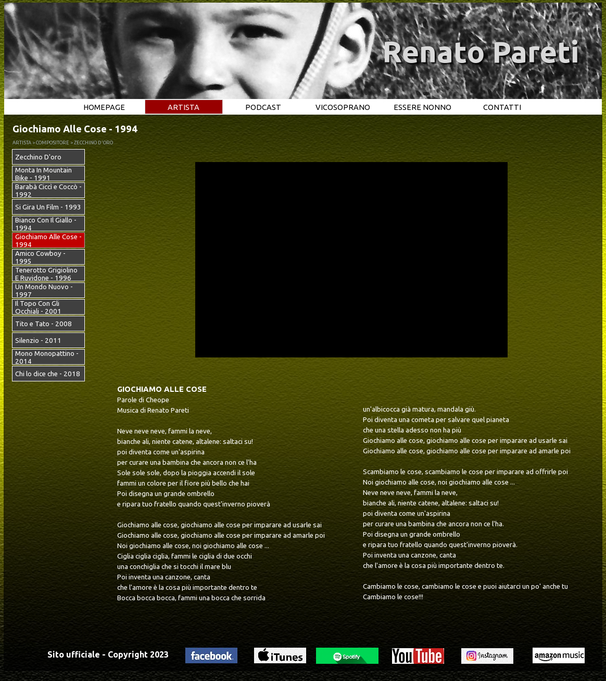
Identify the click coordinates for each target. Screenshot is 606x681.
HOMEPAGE (104, 107)
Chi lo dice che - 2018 (47, 374)
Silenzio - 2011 (38, 340)
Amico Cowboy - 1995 (40, 257)
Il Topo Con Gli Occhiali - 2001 (38, 307)
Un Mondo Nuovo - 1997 (44, 291)
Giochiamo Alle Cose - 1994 (48, 241)
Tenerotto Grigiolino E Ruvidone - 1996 (46, 274)
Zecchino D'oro (38, 157)
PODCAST (263, 107)
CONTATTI (502, 107)
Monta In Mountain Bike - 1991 (43, 174)
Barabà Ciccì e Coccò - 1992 (48, 191)
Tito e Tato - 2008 (43, 324)
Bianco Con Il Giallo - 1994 (46, 224)
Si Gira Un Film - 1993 (48, 207)
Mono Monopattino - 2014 (47, 357)
